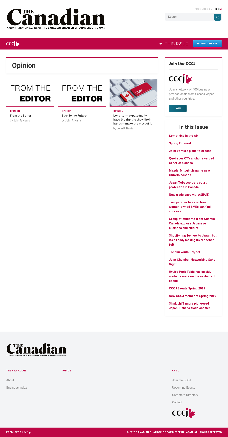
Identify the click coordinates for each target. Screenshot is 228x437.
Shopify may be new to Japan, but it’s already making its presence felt (192, 240)
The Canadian (16, 370)
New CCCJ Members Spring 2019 (192, 296)
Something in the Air (183, 136)
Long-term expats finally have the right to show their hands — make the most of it (132, 119)
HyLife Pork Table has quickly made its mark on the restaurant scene (192, 276)
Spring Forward (180, 143)
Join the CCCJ (181, 380)
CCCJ (175, 370)
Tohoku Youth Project (184, 252)
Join (178, 108)
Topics (66, 370)
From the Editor (20, 115)
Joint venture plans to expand (190, 151)
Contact (177, 402)
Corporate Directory (185, 395)
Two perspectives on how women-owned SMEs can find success (190, 206)
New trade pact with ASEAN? (189, 194)
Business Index (16, 387)
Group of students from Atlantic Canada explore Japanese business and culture (192, 223)
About (10, 380)
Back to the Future (74, 115)
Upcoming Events (183, 387)
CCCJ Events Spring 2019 (187, 288)
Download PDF (207, 43)
